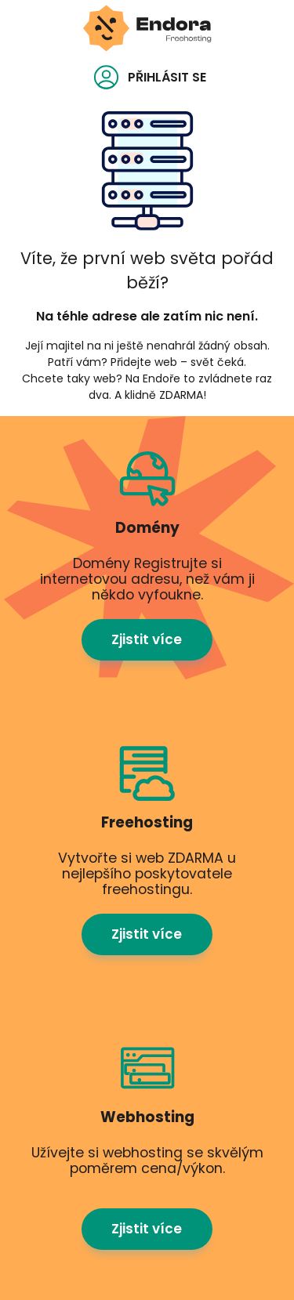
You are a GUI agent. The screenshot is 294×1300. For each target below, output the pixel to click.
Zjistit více (146, 639)
